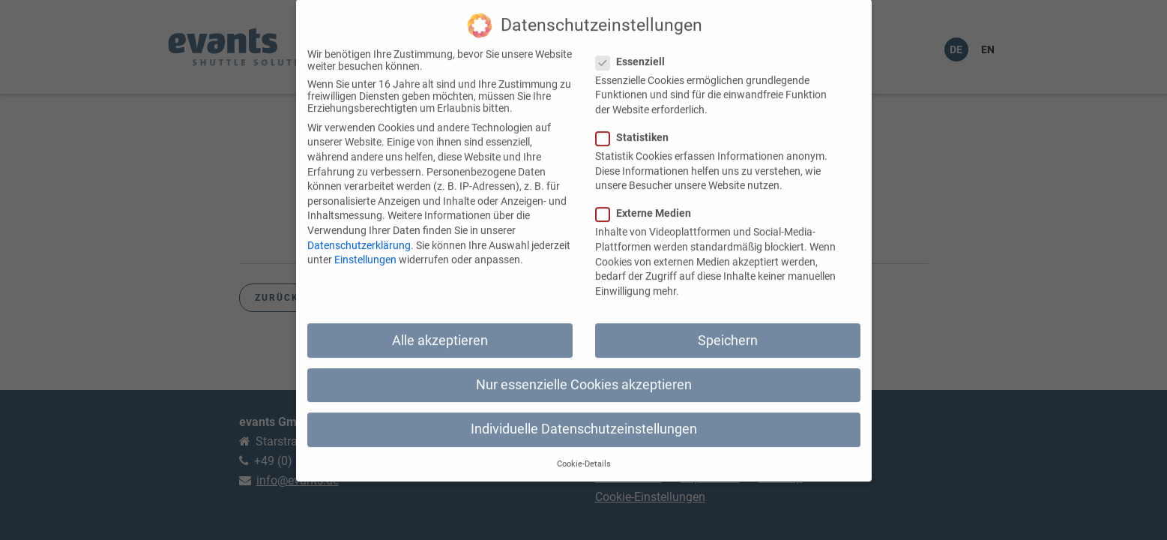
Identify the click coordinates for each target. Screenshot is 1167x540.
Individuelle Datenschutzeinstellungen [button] (584, 415)
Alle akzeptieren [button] (440, 327)
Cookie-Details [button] (584, 451)
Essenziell (635, 48)
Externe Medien (648, 200)
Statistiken (636, 124)
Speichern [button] (728, 327)
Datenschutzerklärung (359, 232)
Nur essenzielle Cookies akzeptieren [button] (584, 371)
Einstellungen (365, 246)
